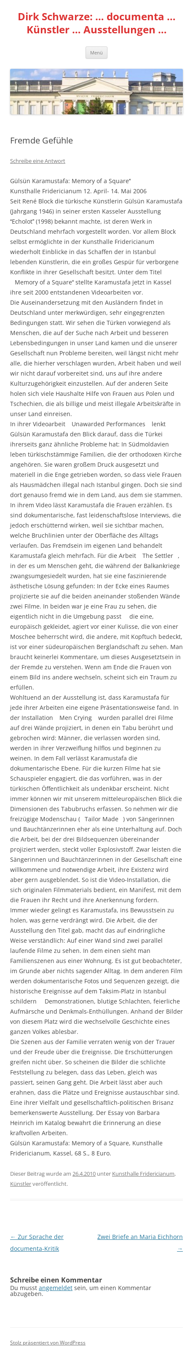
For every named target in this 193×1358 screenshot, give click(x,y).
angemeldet (55, 1288)
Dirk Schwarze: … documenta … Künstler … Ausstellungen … (97, 23)
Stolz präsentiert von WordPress (48, 1342)
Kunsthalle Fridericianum (143, 1173)
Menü (96, 52)
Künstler (20, 1184)
